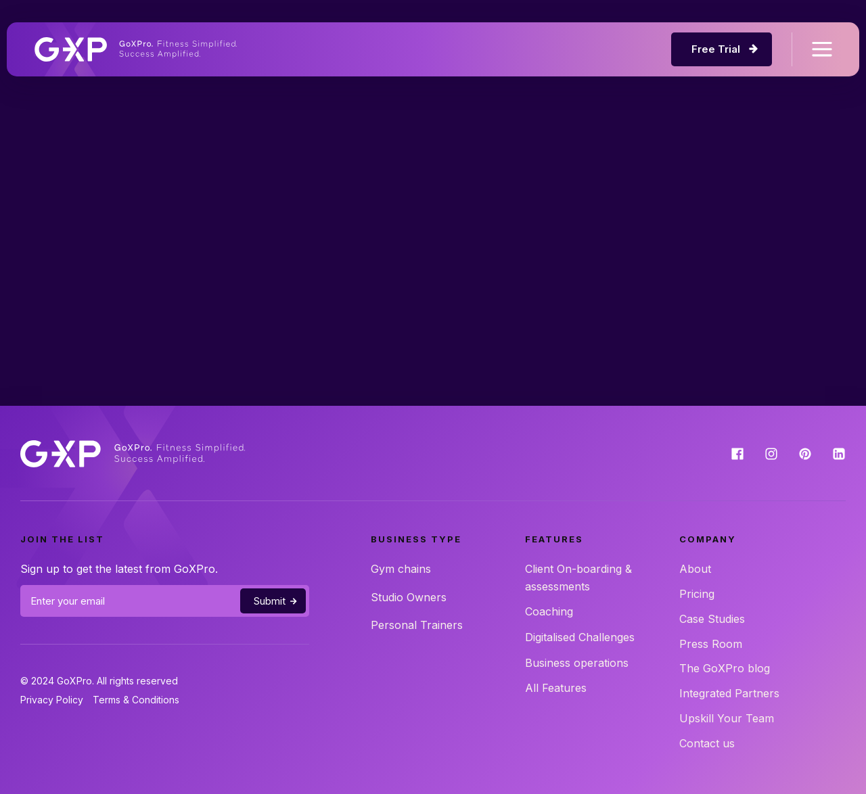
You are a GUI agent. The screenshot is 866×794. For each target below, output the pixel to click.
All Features (556, 688)
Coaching (549, 611)
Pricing (696, 594)
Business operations (577, 663)
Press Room (710, 644)
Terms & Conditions (136, 699)
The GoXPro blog (724, 668)
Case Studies (712, 619)
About (695, 569)
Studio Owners (409, 597)
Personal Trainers (417, 625)
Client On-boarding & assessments (578, 577)
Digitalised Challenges (580, 637)
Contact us (707, 743)
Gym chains (401, 569)
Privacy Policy (51, 699)
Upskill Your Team (726, 718)
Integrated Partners (729, 693)
